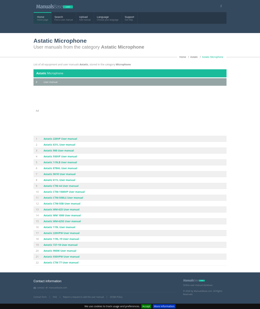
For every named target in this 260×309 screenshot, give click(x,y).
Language (103, 17)
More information (164, 306)
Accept (146, 306)
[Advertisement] (134, 111)
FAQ (55, 296)
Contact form (40, 296)
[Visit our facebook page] (219, 6)
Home (40, 17)
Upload (83, 17)
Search (58, 17)
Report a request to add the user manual (83, 296)
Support (129, 17)
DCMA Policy (116, 296)
